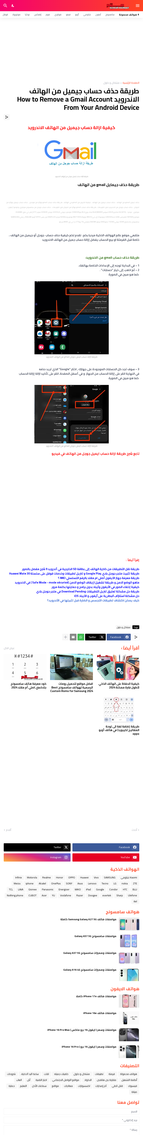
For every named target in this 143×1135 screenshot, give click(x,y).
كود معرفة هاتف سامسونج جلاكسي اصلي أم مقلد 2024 (28, 685)
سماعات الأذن (39, 1085)
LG (115, 883)
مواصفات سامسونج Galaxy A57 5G (95, 936)
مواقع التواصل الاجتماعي (65, 1079)
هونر (48, 14)
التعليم (23, 1085)
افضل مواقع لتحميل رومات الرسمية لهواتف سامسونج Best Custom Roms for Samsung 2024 (71, 687)
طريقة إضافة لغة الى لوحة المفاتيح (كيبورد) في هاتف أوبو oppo (119, 730)
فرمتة (112, 1073)
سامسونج (110, 14)
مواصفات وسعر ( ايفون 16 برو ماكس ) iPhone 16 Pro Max (81, 1030)
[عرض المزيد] (65, 637)
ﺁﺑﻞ (28, 1079)
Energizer (64, 889)
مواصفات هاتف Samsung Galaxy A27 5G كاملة (88, 919)
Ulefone (132, 895)
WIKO (78, 889)
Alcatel (42, 883)
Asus (80, 883)
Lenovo (92, 883)
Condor (113, 889)
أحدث (134, 830)
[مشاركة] (7, 117)
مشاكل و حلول (111, 83)
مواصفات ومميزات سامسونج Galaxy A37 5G (89, 953)
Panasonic (47, 889)
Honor (59, 877)
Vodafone (65, 895)
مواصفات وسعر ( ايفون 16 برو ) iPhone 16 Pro (89, 1046)
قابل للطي (117, 1085)
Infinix (18, 877)
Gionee (32, 889)
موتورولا (16, 14)
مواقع (55, 1085)
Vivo (96, 877)
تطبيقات (99, 1073)
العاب (19, 1079)
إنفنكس (37, 14)
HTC (125, 889)
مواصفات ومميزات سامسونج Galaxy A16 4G (89, 969)
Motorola (32, 877)
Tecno (105, 883)
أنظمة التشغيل (129, 1079)
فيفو (68, 14)
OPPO (71, 877)
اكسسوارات (84, 1085)
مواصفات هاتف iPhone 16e (99, 1013)
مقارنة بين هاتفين (106, 1079)
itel (135, 901)
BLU (135, 889)
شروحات (11, 1073)
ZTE (135, 883)
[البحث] (5, 5)
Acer (44, 895)
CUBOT (32, 895)
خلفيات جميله (61, 1073)
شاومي (87, 14)
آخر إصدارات (101, 1085)
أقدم (8, 830)
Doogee (92, 895)
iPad (88, 889)
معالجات (68, 1085)
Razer (79, 895)
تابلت (46, 1073)
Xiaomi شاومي (129, 877)
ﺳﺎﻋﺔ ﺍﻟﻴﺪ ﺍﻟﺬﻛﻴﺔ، (30, 1073)
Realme (46, 877)
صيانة (134, 1091)
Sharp (119, 895)
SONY (69, 883)
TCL (11, 889)
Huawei (84, 877)
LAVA (20, 889)
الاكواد (88, 1079)
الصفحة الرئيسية (131, 83)
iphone (30, 883)
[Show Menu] (138, 5)
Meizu (17, 883)
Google (100, 889)
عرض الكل (9, 648)
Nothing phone (15, 895)
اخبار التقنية (41, 1079)
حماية (12, 1085)
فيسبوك (132, 1085)
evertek (106, 895)
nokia (125, 883)
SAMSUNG (109, 877)
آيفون (98, 14)
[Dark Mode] (13, 5)
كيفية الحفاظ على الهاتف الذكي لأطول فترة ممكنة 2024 (118, 685)
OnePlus (56, 883)
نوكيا (27, 14)
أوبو (77, 14)
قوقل (5, 14)
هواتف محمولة (128, 1073)
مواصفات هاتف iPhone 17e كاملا (96, 996)
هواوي (57, 14)
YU (53, 895)
